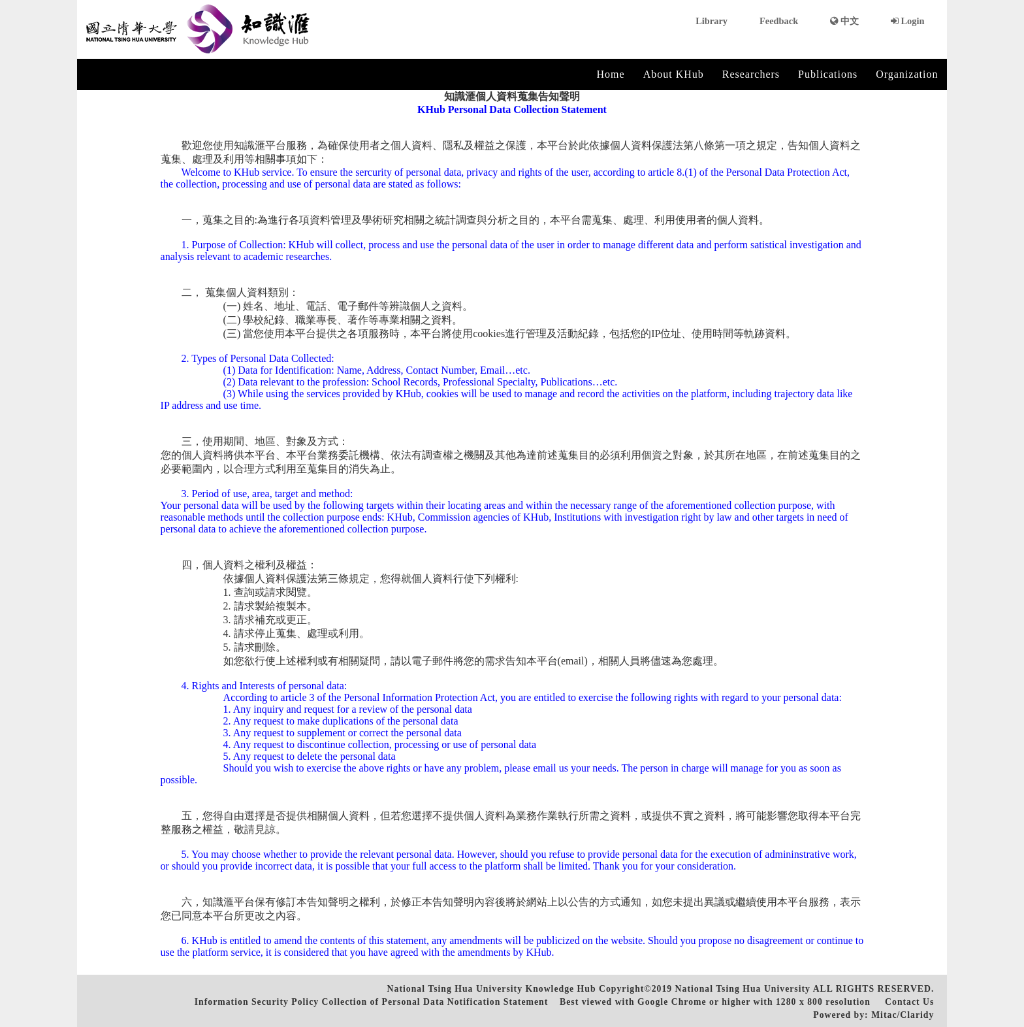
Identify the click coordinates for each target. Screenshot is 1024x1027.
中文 (844, 21)
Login (908, 21)
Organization (907, 74)
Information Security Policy (257, 1002)
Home (611, 74)
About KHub (673, 74)
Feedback (779, 21)
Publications (827, 74)
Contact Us (909, 1002)
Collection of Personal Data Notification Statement (435, 1002)
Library (712, 21)
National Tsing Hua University (742, 989)
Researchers (751, 74)
